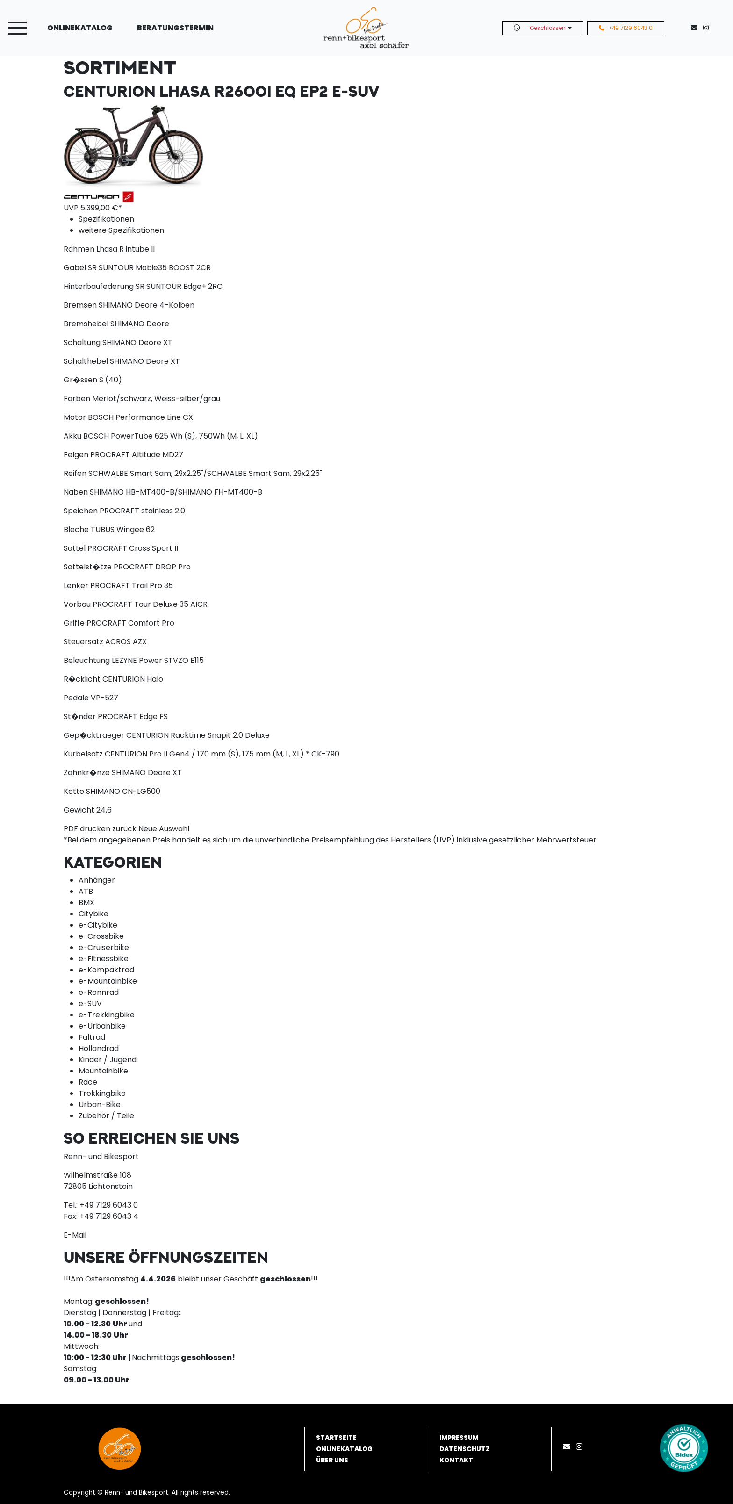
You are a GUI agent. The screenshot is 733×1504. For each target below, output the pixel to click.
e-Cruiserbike (104, 947)
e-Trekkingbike (107, 1014)
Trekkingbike (102, 1093)
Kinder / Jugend (108, 1059)
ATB (86, 891)
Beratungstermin (175, 27)
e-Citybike (98, 925)
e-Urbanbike (102, 1026)
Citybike (93, 913)
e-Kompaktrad (106, 969)
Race (88, 1082)
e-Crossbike (101, 936)
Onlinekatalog (80, 27)
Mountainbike (103, 1070)
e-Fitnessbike (104, 958)
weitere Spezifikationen (121, 230)
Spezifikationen (106, 219)
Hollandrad (99, 1048)
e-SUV (90, 1003)
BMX (86, 902)
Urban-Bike (100, 1104)
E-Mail (75, 1235)
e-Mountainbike (108, 981)
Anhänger (97, 880)
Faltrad (92, 1037)
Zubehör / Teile (106, 1115)
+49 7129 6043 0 (626, 28)
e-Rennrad (99, 992)
